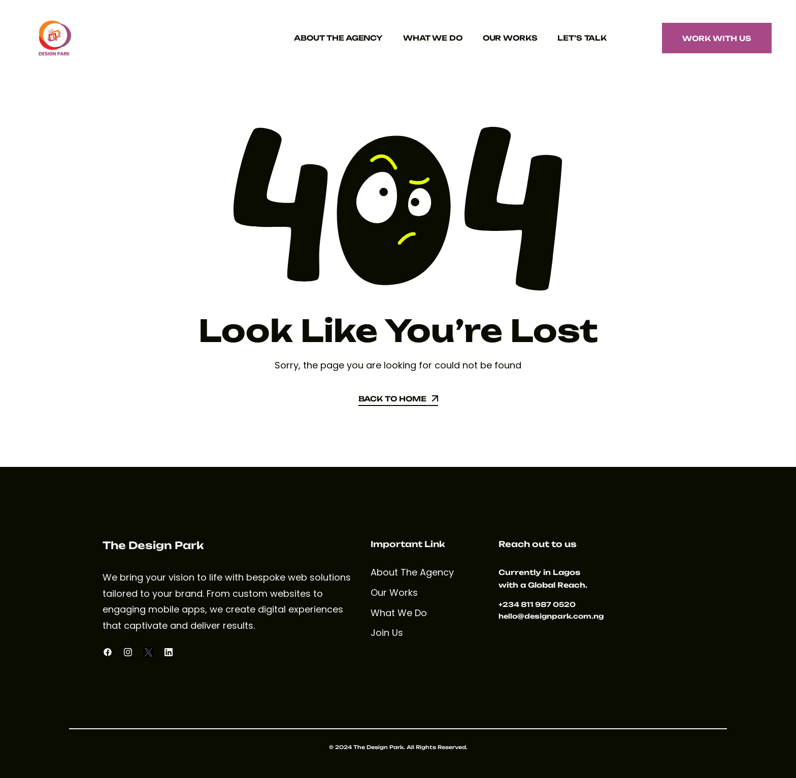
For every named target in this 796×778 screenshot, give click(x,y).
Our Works (510, 37)
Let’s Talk (582, 37)
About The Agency (338, 37)
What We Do (432, 37)
